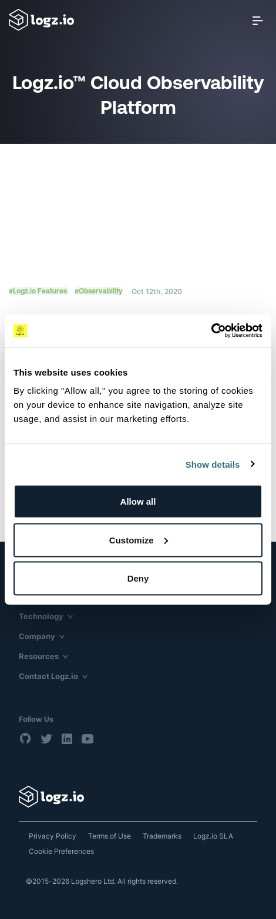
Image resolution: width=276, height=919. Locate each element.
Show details (213, 464)
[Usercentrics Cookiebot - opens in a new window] (211, 331)
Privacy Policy (52, 836)
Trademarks (162, 836)
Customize (138, 540)
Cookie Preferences (61, 851)
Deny (138, 578)
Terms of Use (109, 836)
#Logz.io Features (39, 291)
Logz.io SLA (213, 836)
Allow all (138, 501)
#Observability (99, 291)
